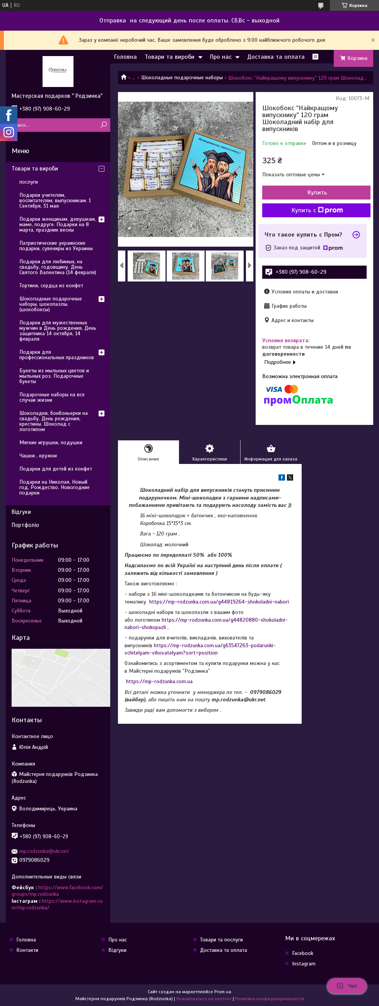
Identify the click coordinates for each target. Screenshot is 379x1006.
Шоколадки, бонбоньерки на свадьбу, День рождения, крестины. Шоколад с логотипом (53, 421)
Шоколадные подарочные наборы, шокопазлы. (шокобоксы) (50, 304)
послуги (28, 182)
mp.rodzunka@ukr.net (44, 851)
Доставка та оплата (276, 57)
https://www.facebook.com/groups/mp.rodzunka (57, 891)
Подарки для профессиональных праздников (56, 355)
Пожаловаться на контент (204, 998)
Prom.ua (222, 991)
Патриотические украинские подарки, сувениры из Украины (56, 246)
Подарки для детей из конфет (55, 468)
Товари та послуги (221, 939)
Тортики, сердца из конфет (51, 285)
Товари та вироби (170, 57)
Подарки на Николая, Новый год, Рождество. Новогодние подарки (54, 487)
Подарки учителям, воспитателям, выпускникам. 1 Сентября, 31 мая (55, 200)
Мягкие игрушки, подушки (50, 442)
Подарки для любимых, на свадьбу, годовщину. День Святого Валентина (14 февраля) (57, 267)
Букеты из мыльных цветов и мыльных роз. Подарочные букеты (54, 376)
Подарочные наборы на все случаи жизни (52, 397)
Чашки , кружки (38, 455)
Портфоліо (25, 525)
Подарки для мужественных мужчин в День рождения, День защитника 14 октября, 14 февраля (57, 330)
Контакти (27, 950)
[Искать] (103, 125)
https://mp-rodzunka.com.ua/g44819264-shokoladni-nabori (219, 601)
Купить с (317, 210)
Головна (125, 57)
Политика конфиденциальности (269, 998)
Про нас (221, 57)
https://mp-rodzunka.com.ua (159, 681)
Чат (346, 985)
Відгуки (21, 511)
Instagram (304, 963)
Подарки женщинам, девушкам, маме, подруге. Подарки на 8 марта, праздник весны (57, 224)
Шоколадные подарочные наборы (182, 77)
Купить (317, 192)
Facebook (302, 953)
